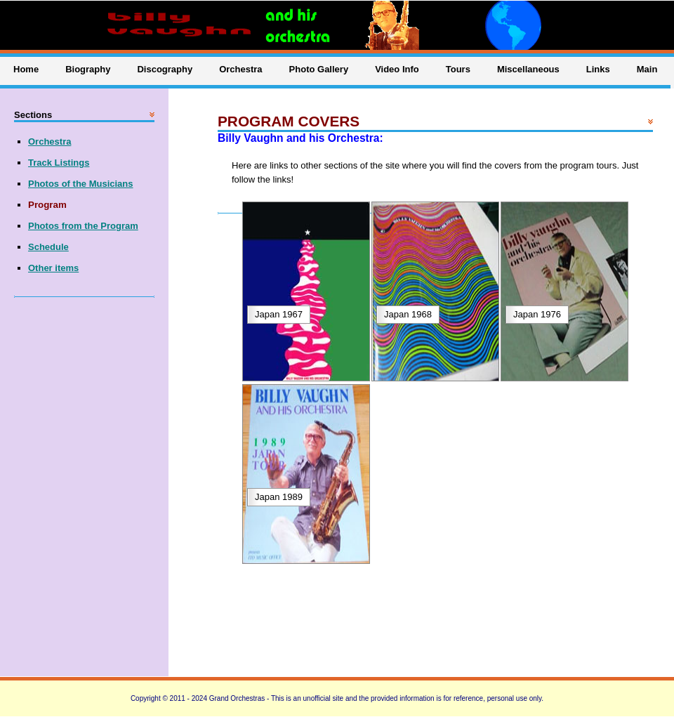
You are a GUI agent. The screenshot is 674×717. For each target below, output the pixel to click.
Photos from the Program (83, 226)
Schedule (48, 247)
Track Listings (58, 162)
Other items (53, 268)
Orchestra (49, 141)
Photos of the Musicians (80, 183)
